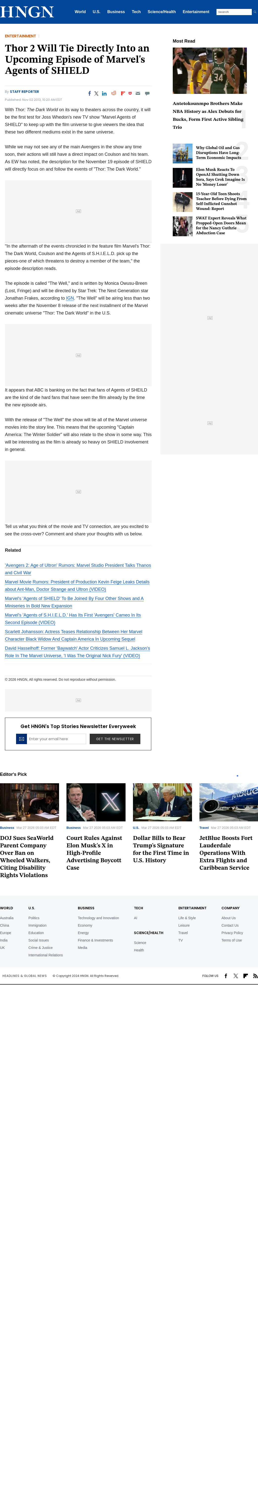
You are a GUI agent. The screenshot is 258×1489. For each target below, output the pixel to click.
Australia (6, 918)
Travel (204, 828)
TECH (138, 908)
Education (36, 933)
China (4, 925)
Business (116, 12)
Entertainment (196, 12)
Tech (136, 12)
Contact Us (229, 925)
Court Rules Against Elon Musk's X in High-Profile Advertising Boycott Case (94, 853)
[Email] (137, 93)
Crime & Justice (40, 948)
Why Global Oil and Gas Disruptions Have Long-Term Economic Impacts (218, 153)
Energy (83, 933)
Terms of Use (231, 940)
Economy (85, 925)
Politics (33, 918)
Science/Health (162, 12)
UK (2, 948)
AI (135, 918)
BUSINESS (86, 908)
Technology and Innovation (98, 918)
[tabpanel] (96, 829)
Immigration (37, 925)
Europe (5, 933)
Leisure (184, 925)
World (80, 12)
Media (82, 948)
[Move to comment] (147, 93)
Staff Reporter (24, 91)
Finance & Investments (95, 940)
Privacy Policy (232, 933)
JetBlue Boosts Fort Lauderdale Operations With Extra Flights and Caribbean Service (226, 853)
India (3, 940)
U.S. (96, 12)
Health (139, 950)
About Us (228, 918)
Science (140, 943)
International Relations (45, 955)
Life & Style (187, 918)
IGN (70, 298)
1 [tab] (237, 776)
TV (180, 940)
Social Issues (38, 940)
